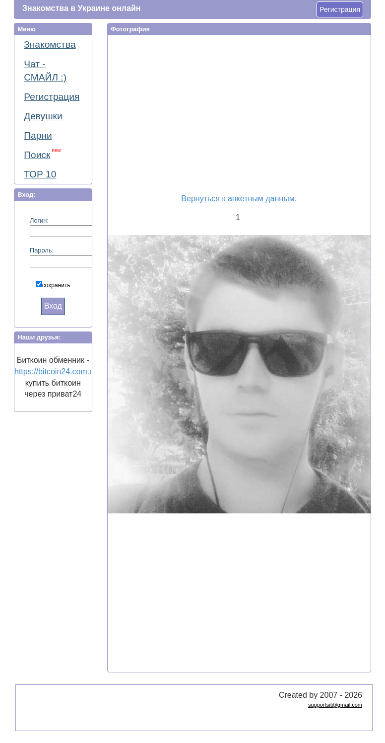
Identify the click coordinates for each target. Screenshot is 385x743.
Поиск (42, 154)
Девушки (43, 116)
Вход (53, 306)
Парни (38, 135)
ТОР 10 (40, 174)
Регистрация (340, 9)
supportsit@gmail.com (335, 705)
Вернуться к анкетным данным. (239, 198)
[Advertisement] (240, 112)
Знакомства (49, 44)
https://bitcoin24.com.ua (56, 371)
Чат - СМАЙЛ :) (45, 71)
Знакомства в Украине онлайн (81, 8)
